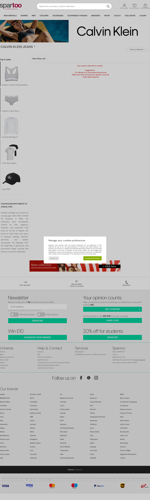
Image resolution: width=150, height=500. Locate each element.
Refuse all (54, 258)
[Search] (108, 6)
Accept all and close (92, 258)
